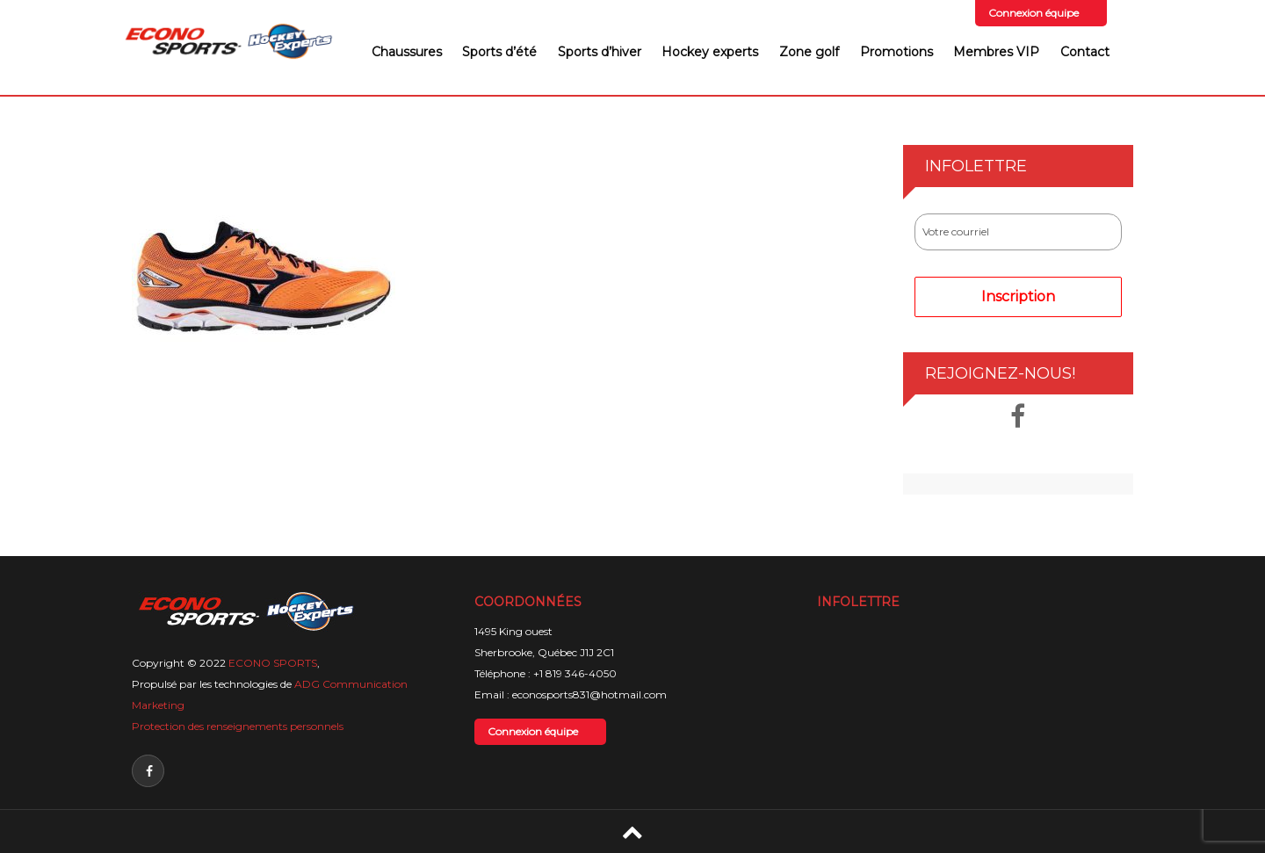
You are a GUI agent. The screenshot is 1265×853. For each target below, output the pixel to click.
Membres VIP (996, 52)
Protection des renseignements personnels (237, 726)
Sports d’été (499, 52)
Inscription (1018, 296)
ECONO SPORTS (272, 662)
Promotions (896, 52)
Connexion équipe (1033, 12)
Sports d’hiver (599, 52)
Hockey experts (709, 52)
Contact (1085, 52)
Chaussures (407, 52)
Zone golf (809, 52)
